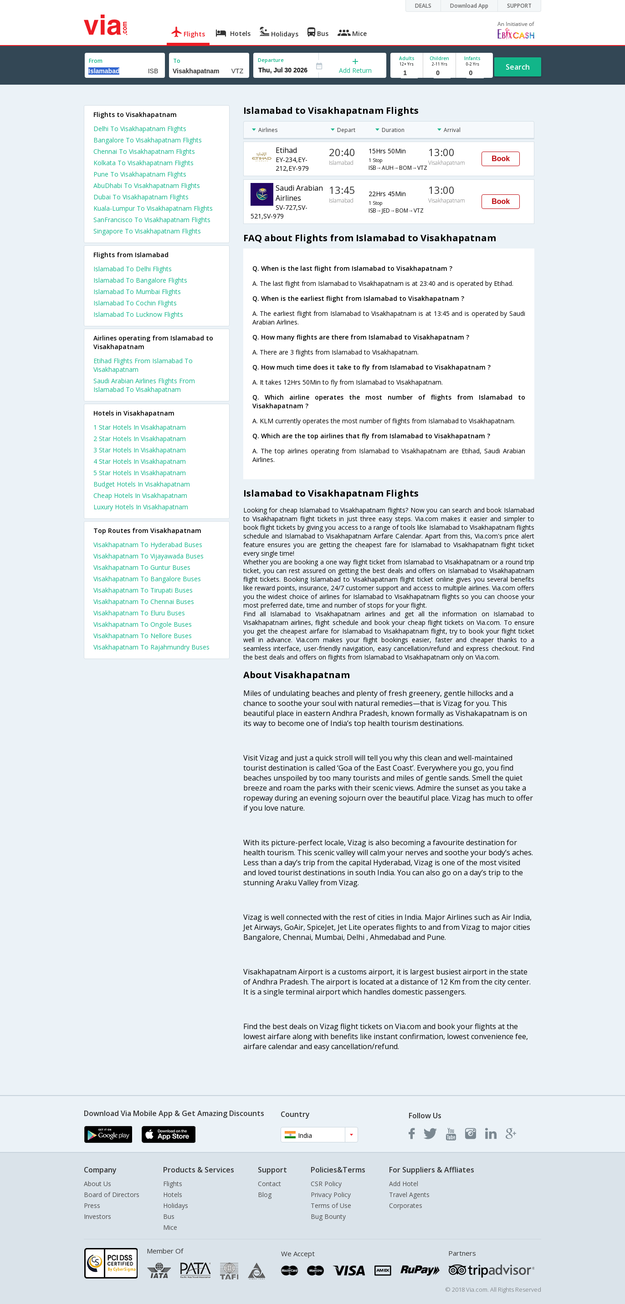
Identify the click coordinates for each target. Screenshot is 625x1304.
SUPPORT (519, 6)
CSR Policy (326, 1183)
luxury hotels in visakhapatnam (140, 506)
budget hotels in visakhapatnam (141, 484)
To (176, 61)
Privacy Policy (331, 1194)
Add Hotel (403, 1183)
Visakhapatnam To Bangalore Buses (147, 578)
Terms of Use (331, 1205)
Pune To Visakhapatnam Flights (139, 174)
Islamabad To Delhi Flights (132, 268)
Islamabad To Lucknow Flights (138, 314)
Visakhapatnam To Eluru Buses (139, 613)
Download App (469, 6)
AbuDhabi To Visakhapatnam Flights (146, 185)
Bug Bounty (328, 1216)
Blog (265, 1194)
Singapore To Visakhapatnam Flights (147, 231)
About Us (97, 1183)
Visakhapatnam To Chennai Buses (143, 601)
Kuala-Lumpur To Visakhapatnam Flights (153, 208)
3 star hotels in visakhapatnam (139, 450)
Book (501, 158)
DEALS (423, 6)
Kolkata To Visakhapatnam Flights (143, 162)
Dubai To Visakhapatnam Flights (141, 197)
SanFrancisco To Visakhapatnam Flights (151, 219)
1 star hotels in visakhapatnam (139, 427)
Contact (269, 1183)
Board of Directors (111, 1194)
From (95, 61)
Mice (170, 1227)
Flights (172, 1183)
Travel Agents (409, 1194)
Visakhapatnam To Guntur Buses (141, 567)
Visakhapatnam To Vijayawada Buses (148, 556)
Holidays (175, 1205)
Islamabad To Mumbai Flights (137, 291)
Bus (168, 1216)
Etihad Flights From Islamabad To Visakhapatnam (143, 365)
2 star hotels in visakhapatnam (139, 438)
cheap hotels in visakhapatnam (140, 495)
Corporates (405, 1205)
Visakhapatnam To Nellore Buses (142, 635)
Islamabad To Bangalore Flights (140, 280)
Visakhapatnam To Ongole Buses (142, 624)
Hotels (172, 1194)
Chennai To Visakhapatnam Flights (144, 151)
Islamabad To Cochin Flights (135, 303)
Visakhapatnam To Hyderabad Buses (147, 544)
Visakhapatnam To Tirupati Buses (143, 590)
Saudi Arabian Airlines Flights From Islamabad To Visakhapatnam (144, 385)
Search (518, 67)
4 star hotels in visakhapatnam (139, 461)
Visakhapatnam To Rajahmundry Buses (151, 647)
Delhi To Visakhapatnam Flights (139, 128)
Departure (271, 59)
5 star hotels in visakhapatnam (139, 472)
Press (92, 1205)
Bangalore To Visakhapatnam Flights (147, 140)
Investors (97, 1216)
